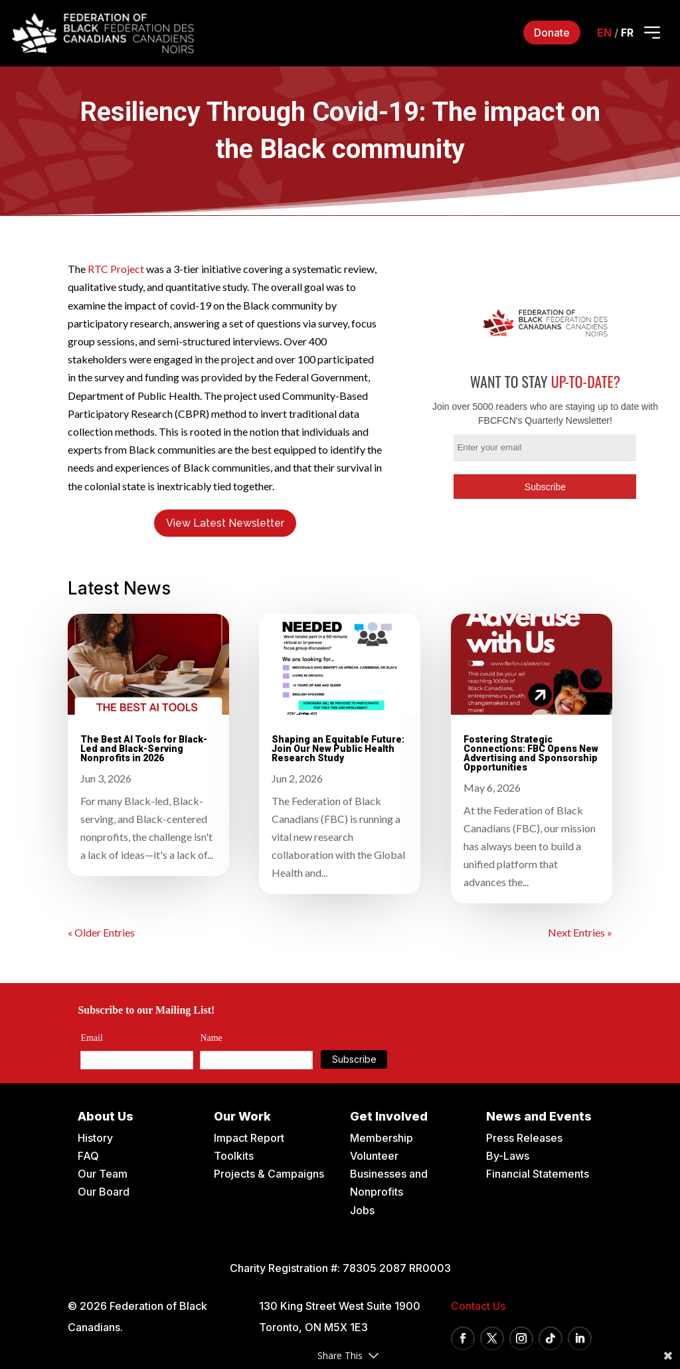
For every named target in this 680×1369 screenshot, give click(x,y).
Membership (381, 1137)
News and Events (539, 1116)
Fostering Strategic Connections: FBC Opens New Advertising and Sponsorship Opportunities (531, 753)
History (95, 1137)
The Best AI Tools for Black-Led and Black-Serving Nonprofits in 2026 (143, 748)
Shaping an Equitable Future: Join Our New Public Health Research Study (338, 748)
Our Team (103, 1173)
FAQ (88, 1155)
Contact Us (478, 1306)
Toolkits (234, 1155)
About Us (105, 1116)
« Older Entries (101, 932)
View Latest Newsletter (225, 523)
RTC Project (116, 268)
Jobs (362, 1210)
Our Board (103, 1191)
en (604, 32)
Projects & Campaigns (269, 1173)
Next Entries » (580, 932)
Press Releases (524, 1137)
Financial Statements (537, 1173)
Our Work (242, 1116)
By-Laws (507, 1155)
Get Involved (389, 1116)
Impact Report (249, 1137)
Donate (552, 32)
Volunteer (374, 1155)
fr (627, 32)
